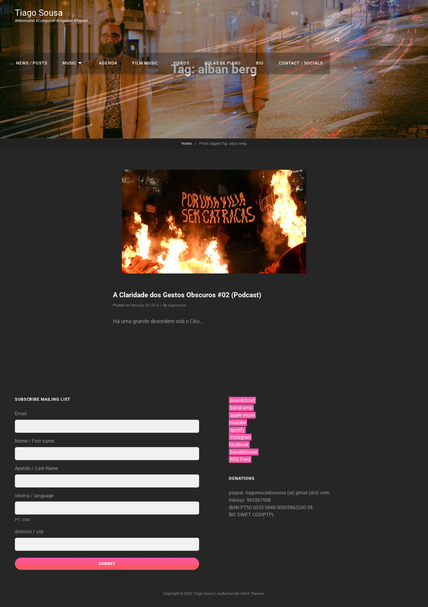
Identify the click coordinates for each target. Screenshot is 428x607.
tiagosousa (177, 305)
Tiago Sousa (41, 12)
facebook (238, 444)
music (159, 14)
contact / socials (376, 14)
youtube (237, 422)
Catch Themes (252, 593)
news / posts (123, 14)
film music (229, 14)
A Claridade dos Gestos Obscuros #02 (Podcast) (190, 295)
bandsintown (243, 452)
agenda (194, 14)
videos (263, 14)
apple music (243, 415)
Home (186, 143)
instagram (240, 437)
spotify (237, 430)
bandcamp (241, 408)
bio (337, 14)
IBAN (234, 507)
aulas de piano (302, 14)
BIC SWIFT (240, 515)
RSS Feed (240, 459)
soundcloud (242, 400)
